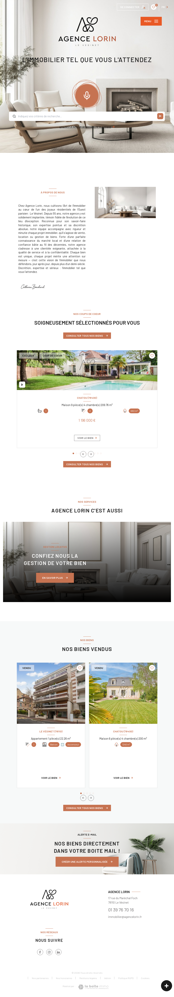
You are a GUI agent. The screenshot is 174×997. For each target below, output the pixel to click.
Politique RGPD (126, 978)
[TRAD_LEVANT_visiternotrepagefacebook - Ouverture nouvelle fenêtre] (40, 952)
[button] (91, 454)
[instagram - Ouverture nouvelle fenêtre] (49, 952)
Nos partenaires (40, 978)
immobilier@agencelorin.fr (125, 916)
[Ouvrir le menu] (151, 21)
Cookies (145, 978)
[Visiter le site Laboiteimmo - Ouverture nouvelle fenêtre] (93, 987)
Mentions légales (88, 978)
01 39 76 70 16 (121, 909)
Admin (107, 978)
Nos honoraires (64, 978)
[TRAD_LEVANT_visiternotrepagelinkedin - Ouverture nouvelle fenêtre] (58, 952)
